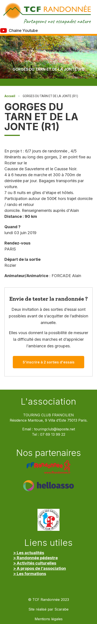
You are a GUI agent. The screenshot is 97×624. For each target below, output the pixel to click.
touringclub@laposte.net (54, 429)
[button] (92, 47)
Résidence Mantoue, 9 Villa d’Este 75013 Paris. (49, 420)
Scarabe (61, 609)
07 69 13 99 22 (52, 434)
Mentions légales (49, 619)
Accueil (9, 96)
